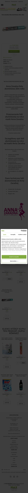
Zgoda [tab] (4, 234)
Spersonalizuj (14, 261)
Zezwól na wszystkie (14, 256)
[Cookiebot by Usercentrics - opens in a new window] (21, 231)
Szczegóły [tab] (13, 234)
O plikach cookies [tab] (22, 234)
